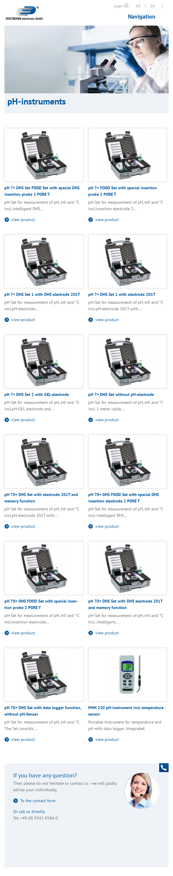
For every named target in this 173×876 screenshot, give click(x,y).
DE (138, 6)
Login (118, 6)
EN (152, 6)
